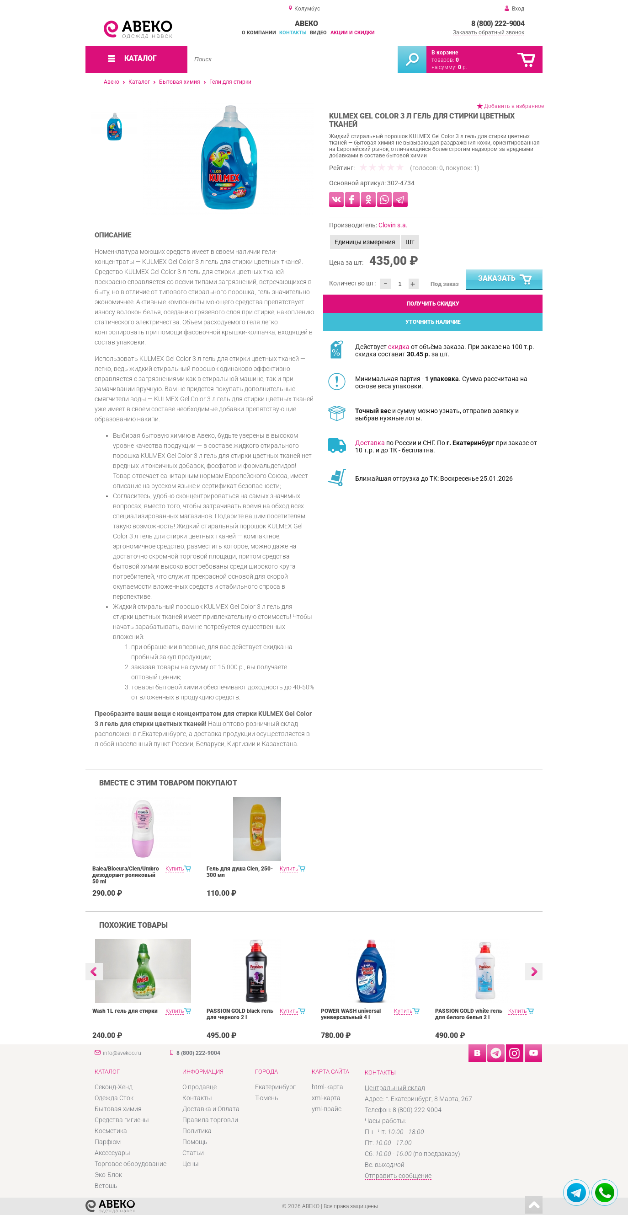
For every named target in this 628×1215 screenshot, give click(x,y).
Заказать (505, 280)
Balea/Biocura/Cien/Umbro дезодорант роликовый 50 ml (125, 875)
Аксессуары (112, 1152)
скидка (399, 346)
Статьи (193, 1152)
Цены (190, 1163)
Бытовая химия (179, 82)
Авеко (111, 82)
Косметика (111, 1130)
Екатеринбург (275, 1087)
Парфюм (108, 1141)
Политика (197, 1130)
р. (462, 67)
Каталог (139, 82)
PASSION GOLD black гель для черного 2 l (240, 1014)
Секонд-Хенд (114, 1087)
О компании (259, 33)
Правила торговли (210, 1120)
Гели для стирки (230, 82)
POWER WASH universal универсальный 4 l (351, 1014)
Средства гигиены (122, 1120)
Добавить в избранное (514, 106)
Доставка (370, 442)
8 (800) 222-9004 (497, 23)
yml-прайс (326, 1109)
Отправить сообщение (398, 1175)
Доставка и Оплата (210, 1109)
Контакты (293, 33)
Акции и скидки (352, 33)
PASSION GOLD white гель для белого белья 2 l (468, 1014)
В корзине (444, 52)
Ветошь (106, 1185)
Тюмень (266, 1098)
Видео (318, 33)
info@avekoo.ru (122, 1053)
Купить (174, 869)
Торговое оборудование (130, 1163)
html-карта (327, 1087)
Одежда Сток (114, 1098)
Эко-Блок (108, 1174)
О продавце (199, 1087)
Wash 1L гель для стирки (125, 1011)
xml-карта (326, 1098)
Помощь (195, 1141)
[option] (228, 158)
